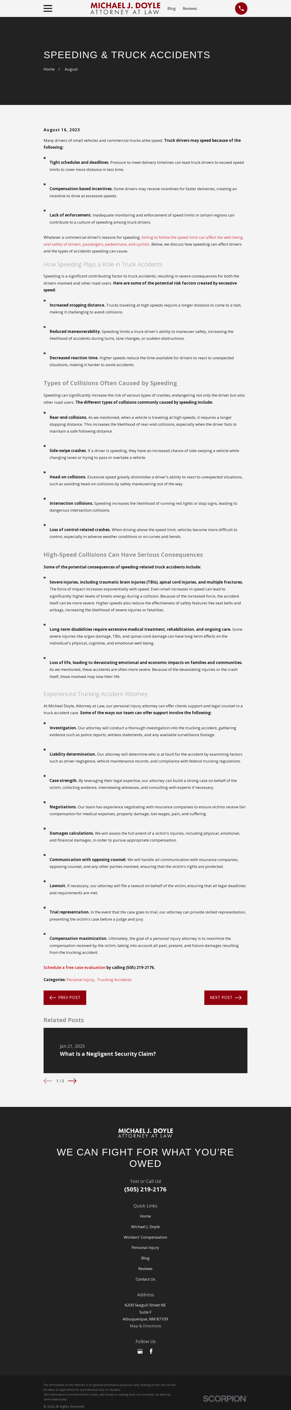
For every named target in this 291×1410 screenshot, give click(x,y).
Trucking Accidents (114, 979)
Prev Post (65, 997)
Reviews (190, 8)
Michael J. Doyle (145, 1226)
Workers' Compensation (145, 1237)
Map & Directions (145, 1325)
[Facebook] (151, 1351)
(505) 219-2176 (145, 1189)
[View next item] (72, 1081)
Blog (171, 8)
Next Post (225, 997)
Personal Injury (80, 979)
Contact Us (145, 1279)
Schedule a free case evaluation (74, 967)
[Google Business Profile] (140, 1351)
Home (145, 1216)
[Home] (145, 1133)
